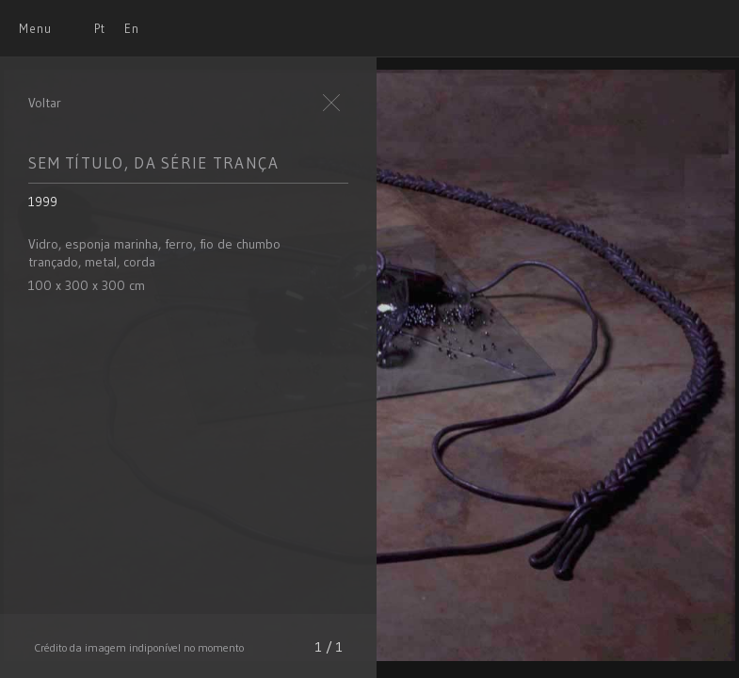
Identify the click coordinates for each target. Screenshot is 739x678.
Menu (35, 28)
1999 (42, 201)
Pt (99, 28)
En (131, 28)
